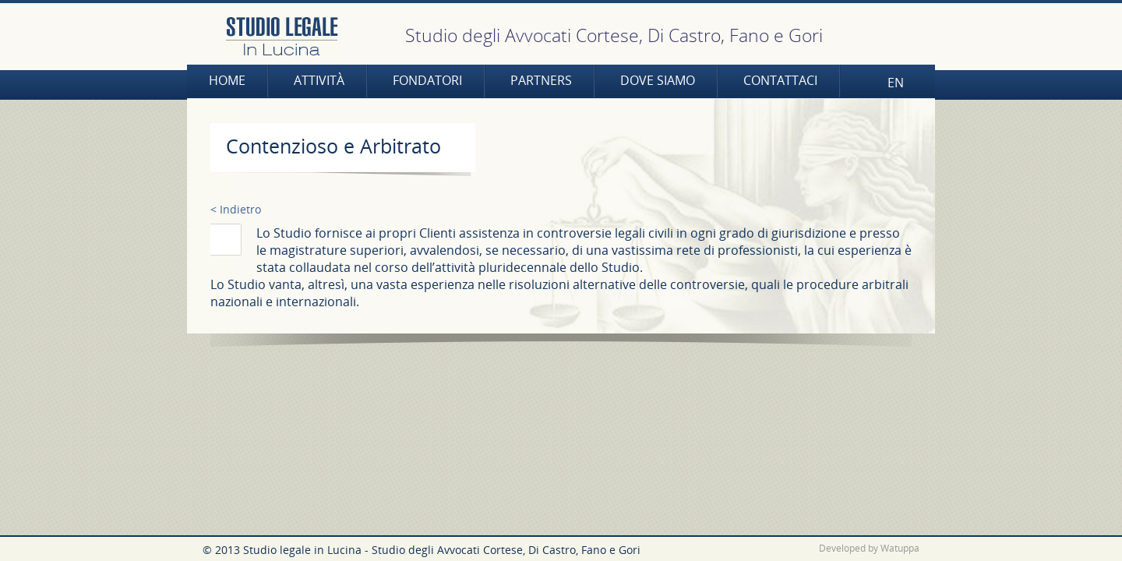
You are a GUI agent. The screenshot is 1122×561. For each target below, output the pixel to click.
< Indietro (235, 209)
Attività (319, 80)
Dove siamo (657, 80)
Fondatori (427, 80)
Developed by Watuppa (869, 548)
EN (895, 82)
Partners (541, 80)
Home (227, 80)
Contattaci (780, 80)
